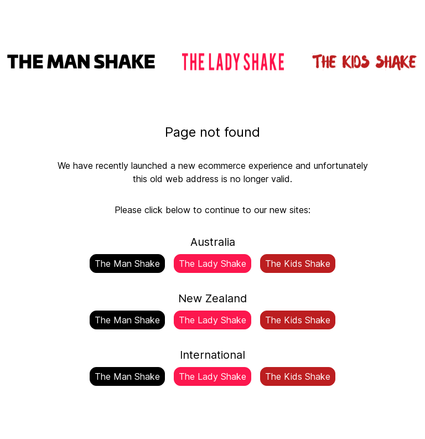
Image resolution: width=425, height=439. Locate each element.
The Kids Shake (297, 263)
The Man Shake (127, 263)
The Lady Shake (212, 263)
